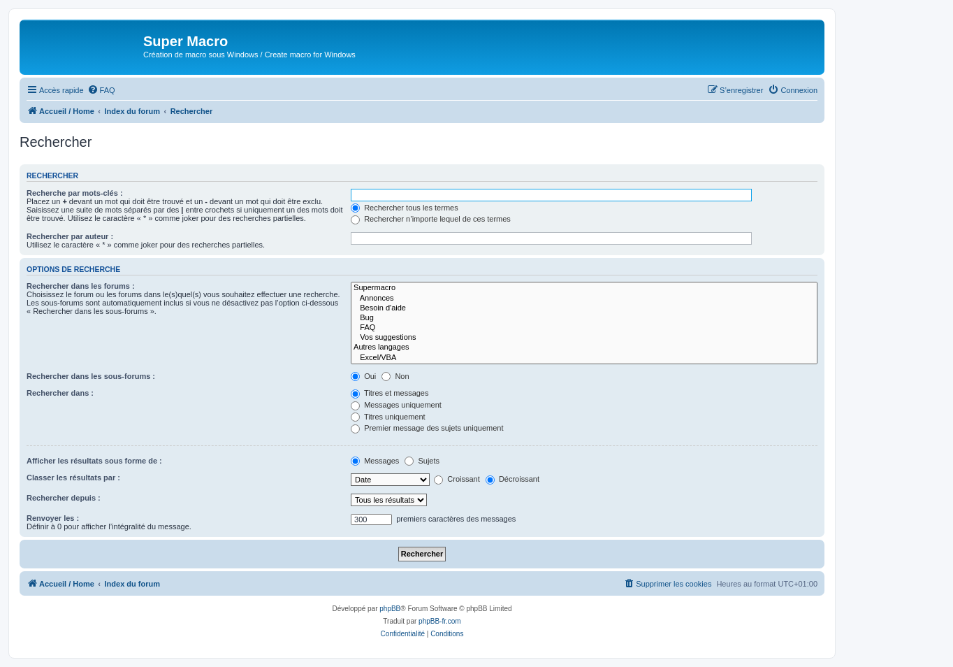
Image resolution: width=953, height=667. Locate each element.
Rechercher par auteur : (70, 236)
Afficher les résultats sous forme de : (94, 461)
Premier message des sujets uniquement (427, 428)
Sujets (422, 461)
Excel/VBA (584, 358)
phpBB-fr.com (440, 621)
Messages (375, 461)
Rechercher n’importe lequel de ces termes (431, 219)
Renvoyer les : (53, 518)
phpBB (389, 608)
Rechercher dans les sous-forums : (91, 376)
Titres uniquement (388, 417)
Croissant (457, 479)
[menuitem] (101, 90)
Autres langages (584, 347)
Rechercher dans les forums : (81, 286)
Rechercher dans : (60, 393)
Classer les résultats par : (73, 477)
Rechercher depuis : (64, 498)
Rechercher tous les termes (404, 207)
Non (395, 376)
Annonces (584, 298)
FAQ (584, 328)
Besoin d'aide (584, 308)
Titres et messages (389, 393)
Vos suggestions (584, 338)
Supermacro (584, 288)
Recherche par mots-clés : (75, 193)
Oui (363, 376)
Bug (584, 318)
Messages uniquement (396, 405)
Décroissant (512, 479)
